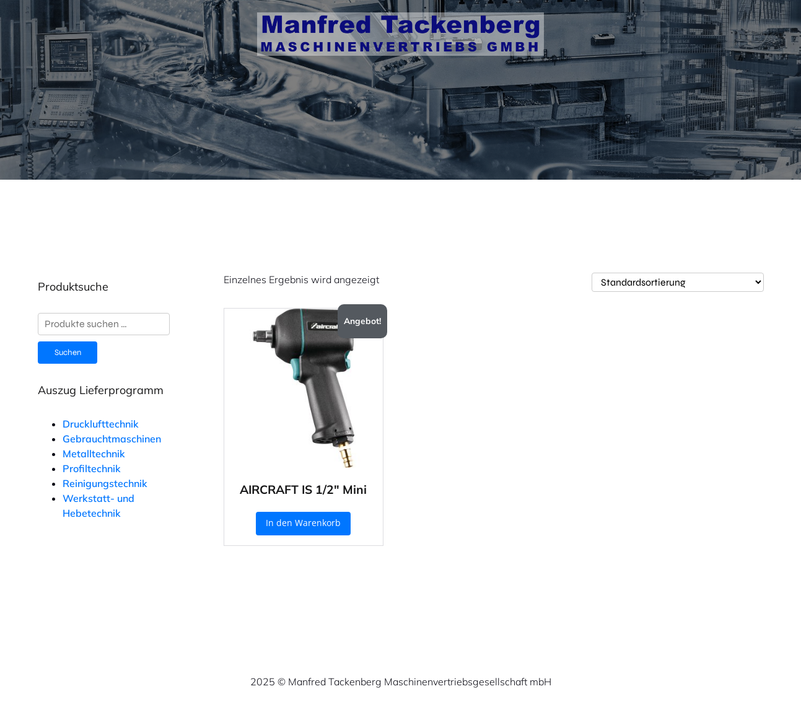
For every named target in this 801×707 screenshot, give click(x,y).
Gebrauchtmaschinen (112, 439)
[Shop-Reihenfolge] (678, 282)
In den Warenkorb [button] (303, 523)
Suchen (68, 353)
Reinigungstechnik (105, 483)
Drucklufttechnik (101, 424)
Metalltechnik (94, 453)
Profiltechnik (92, 468)
